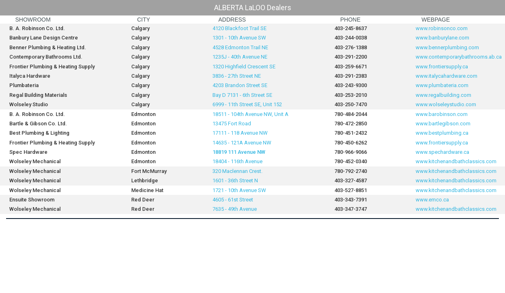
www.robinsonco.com (442, 28)
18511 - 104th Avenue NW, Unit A (250, 114)
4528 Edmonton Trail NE (240, 47)
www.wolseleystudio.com (446, 104)
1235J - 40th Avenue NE (239, 57)
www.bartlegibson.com (443, 123)
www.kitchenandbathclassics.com (456, 161)
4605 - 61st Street (232, 200)
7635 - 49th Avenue (234, 209)
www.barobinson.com (442, 114)
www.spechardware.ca (442, 152)
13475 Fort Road (231, 123)
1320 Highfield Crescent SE (243, 66)
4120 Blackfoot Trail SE (239, 28)
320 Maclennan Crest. (237, 171)
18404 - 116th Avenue (237, 161)
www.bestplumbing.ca (442, 133)
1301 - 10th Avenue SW (239, 38)
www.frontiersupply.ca (442, 66)
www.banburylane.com (442, 38)
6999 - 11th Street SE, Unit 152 (247, 104)
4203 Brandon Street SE (239, 85)
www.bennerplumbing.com (447, 47)
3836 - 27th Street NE (236, 76)
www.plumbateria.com (442, 85)
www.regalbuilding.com (443, 95)
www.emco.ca (432, 200)
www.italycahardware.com (446, 76)
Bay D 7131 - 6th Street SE (242, 95)
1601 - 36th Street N (235, 180)
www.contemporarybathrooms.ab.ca (459, 57)
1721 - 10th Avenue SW (239, 190)
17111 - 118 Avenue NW (240, 133)
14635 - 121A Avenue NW (242, 143)
